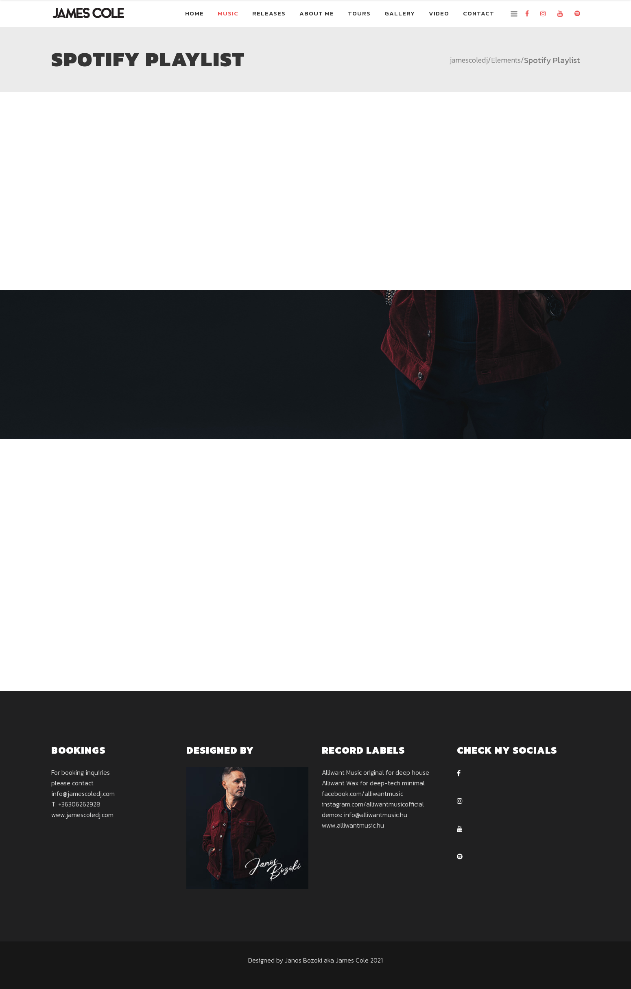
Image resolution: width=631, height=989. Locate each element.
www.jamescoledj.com (82, 814)
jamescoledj (469, 60)
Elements (506, 60)
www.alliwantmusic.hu (353, 825)
